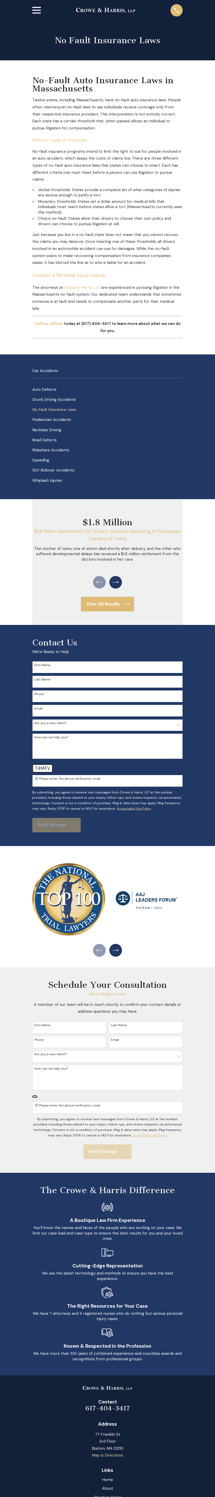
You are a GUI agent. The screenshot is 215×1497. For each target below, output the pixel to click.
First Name (42, 666)
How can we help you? (51, 739)
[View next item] (117, 583)
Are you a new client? (50, 724)
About (107, 1491)
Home (107, 1482)
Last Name (42, 681)
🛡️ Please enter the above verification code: (67, 780)
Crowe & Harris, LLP (82, 287)
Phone (39, 695)
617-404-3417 (107, 1410)
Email (38, 710)
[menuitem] (107, 390)
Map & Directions (107, 1457)
